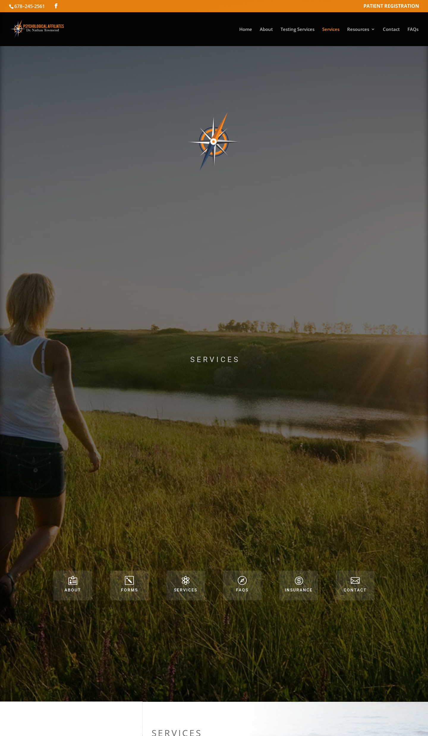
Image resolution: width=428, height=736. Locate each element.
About (266, 29)
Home (245, 29)
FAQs (412, 29)
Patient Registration (391, 6)
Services (330, 29)
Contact (391, 29)
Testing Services (297, 29)
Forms (129, 590)
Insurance (299, 590)
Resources (358, 29)
